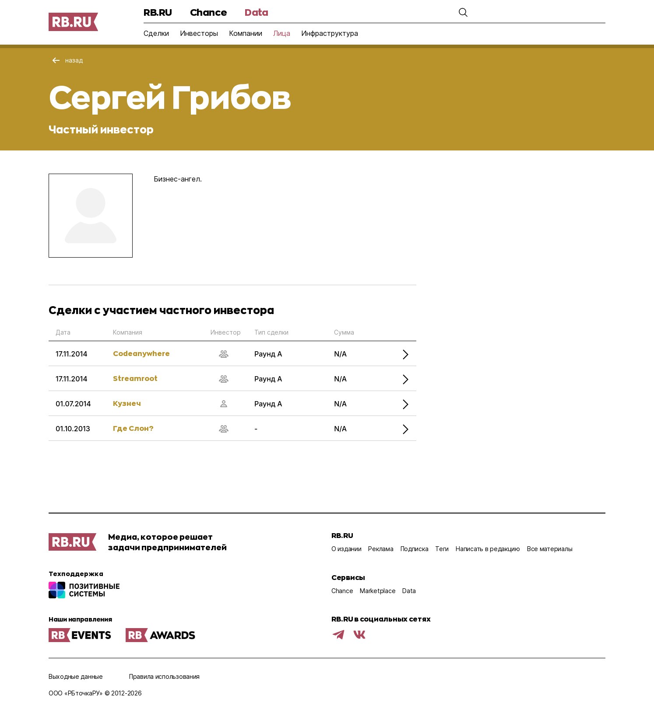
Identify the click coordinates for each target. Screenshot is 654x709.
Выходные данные (76, 676)
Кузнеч (127, 403)
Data (256, 12)
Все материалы (549, 548)
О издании (346, 548)
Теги (442, 548)
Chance (208, 12)
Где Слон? (133, 428)
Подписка (415, 548)
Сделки (156, 33)
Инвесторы (199, 33)
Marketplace (377, 590)
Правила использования (164, 676)
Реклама (380, 548)
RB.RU (158, 12)
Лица (281, 33)
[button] (447, 12)
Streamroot (135, 378)
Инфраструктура (329, 33)
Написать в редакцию (488, 548)
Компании (245, 33)
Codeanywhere (141, 353)
